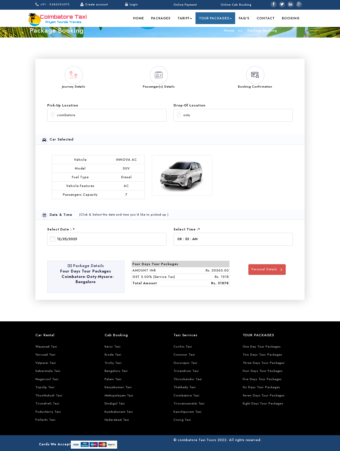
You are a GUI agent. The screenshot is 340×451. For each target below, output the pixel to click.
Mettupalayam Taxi (119, 395)
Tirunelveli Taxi (47, 403)
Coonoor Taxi (184, 354)
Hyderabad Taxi (117, 419)
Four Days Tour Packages (263, 371)
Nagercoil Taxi (47, 379)
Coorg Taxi (182, 419)
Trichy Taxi (113, 363)
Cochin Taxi (183, 346)
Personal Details (267, 269)
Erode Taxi (113, 354)
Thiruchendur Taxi (188, 379)
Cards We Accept (55, 444)
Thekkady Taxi (185, 387)
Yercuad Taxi (45, 354)
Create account (96, 4)
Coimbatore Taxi (187, 395)
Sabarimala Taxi (47, 371)
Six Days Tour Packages (261, 387)
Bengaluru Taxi (116, 371)
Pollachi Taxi (45, 419)
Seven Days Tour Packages (264, 395)
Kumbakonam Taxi (119, 411)
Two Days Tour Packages (262, 354)
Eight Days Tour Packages (263, 403)
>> (240, 30)
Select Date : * (61, 229)
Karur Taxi (113, 346)
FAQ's (244, 18)
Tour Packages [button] (215, 18)
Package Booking (261, 30)
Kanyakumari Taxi (118, 387)
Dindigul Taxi (115, 403)
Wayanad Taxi (46, 346)
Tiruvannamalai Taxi (189, 403)
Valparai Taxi (45, 363)
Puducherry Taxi (48, 411)
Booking (291, 18)
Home (138, 18)
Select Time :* (187, 229)
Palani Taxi (113, 379)
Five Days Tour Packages (262, 379)
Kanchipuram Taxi (187, 411)
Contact (266, 18)
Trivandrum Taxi (186, 371)
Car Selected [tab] (57, 140)
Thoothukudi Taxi (48, 395)
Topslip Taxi (45, 387)
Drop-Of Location (189, 105)
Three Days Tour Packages (264, 363)
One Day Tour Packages (262, 346)
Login (134, 4)
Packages (160, 18)
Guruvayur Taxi (185, 363)
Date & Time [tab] (56, 215)
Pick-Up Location (62, 105)
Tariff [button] (185, 18)
